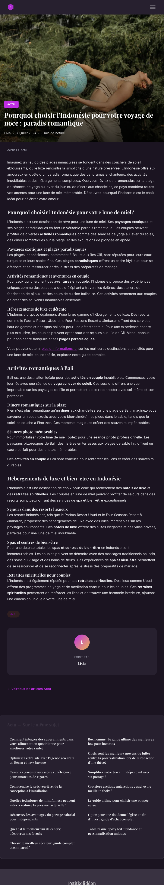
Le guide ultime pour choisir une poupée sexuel (118, 802)
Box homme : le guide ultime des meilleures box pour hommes (121, 741)
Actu (11, 104)
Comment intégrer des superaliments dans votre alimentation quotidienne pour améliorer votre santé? (42, 744)
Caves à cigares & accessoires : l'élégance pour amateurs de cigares (40, 774)
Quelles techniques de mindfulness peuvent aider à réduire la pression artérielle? (42, 802)
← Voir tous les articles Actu (29, 689)
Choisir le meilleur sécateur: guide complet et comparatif (42, 845)
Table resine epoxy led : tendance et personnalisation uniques (115, 831)
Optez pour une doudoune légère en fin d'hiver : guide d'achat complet (117, 817)
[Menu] (153, 7)
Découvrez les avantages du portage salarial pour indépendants (42, 817)
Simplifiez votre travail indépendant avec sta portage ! (119, 774)
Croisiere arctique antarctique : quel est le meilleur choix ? (119, 788)
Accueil (12, 150)
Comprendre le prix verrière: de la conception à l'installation (36, 788)
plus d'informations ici (59, 348)
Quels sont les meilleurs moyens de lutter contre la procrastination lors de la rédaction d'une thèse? (121, 758)
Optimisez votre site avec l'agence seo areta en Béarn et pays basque (42, 760)
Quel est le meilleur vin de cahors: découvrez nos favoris (35, 831)
